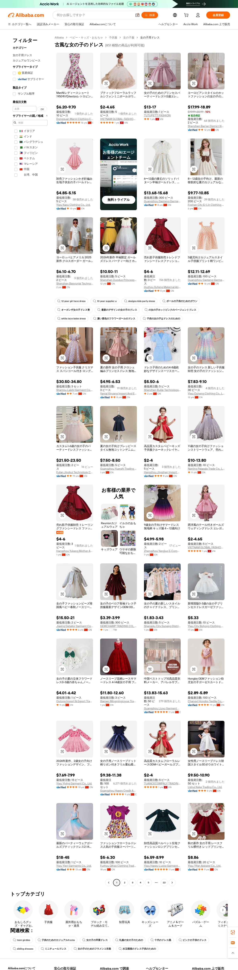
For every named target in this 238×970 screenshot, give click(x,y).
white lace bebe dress (71, 318)
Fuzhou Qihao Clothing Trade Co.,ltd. (118, 865)
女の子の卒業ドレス (95, 940)
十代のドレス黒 (161, 940)
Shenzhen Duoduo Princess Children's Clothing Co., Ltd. (118, 280)
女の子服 (128, 37)
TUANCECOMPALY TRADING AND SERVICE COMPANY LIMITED (162, 783)
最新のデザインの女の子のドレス (117, 309)
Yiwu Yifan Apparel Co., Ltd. (204, 865)
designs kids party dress (139, 301)
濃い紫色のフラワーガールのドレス (114, 318)
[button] (137, 15)
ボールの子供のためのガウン (179, 301)
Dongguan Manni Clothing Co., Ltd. (74, 119)
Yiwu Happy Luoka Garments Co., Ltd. (162, 865)
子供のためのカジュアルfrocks (56, 940)
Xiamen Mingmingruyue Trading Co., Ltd (118, 701)
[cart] (187, 15)
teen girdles (21, 940)
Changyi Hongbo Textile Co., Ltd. (206, 701)
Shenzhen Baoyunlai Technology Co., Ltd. (74, 283)
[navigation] (30, 460)
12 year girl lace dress (71, 301)
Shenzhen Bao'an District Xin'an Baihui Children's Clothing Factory (206, 126)
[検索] (149, 15)
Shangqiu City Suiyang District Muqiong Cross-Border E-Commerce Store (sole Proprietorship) (162, 626)
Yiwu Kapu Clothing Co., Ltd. (73, 204)
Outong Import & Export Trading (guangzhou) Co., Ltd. (74, 701)
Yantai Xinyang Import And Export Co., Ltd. (118, 393)
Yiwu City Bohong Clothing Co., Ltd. (206, 626)
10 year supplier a (105, 301)
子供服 (113, 37)
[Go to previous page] (108, 882)
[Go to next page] (172, 882)
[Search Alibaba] (94, 15)
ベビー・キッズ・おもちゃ (86, 37)
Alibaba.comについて (21, 968)
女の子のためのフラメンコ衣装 (92, 948)
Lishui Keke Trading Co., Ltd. (205, 787)
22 (164, 882)
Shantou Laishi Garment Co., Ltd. (74, 390)
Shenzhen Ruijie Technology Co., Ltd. (162, 390)
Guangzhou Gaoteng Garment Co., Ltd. (162, 201)
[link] (233, 932)
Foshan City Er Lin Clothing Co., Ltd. (206, 204)
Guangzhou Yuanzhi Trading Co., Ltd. (118, 468)
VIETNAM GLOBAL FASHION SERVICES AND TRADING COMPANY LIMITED (118, 119)
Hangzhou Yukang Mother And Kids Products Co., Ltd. (74, 551)
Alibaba (59, 37)
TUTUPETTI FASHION (157, 115)
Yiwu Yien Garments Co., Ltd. (73, 865)
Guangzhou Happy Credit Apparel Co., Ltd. (118, 790)
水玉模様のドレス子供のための (137, 948)
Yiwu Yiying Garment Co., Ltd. (74, 783)
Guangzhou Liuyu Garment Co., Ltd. (162, 708)
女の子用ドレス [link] (150, 37)
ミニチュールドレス (53, 948)
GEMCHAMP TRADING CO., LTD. (118, 626)
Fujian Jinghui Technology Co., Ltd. (74, 472)
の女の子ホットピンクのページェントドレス (170, 309)
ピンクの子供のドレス (192, 940)
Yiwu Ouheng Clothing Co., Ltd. (206, 393)
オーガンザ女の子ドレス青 (73, 309)
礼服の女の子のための (129, 940)
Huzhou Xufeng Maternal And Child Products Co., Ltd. (162, 287)
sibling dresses (23, 948)
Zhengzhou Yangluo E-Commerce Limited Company (162, 551)
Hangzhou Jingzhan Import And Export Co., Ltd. (162, 472)
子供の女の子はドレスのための (161, 318)
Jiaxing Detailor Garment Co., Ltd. (74, 626)
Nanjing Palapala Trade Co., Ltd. (206, 468)
